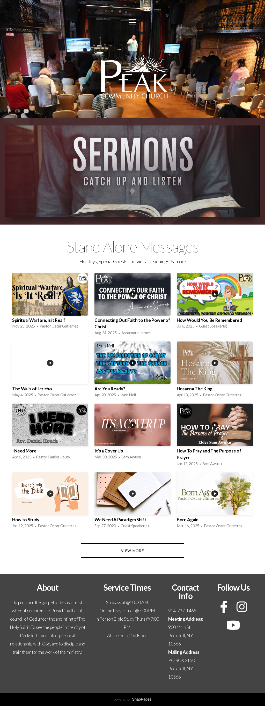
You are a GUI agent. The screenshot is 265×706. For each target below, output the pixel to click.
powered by (132, 699)
